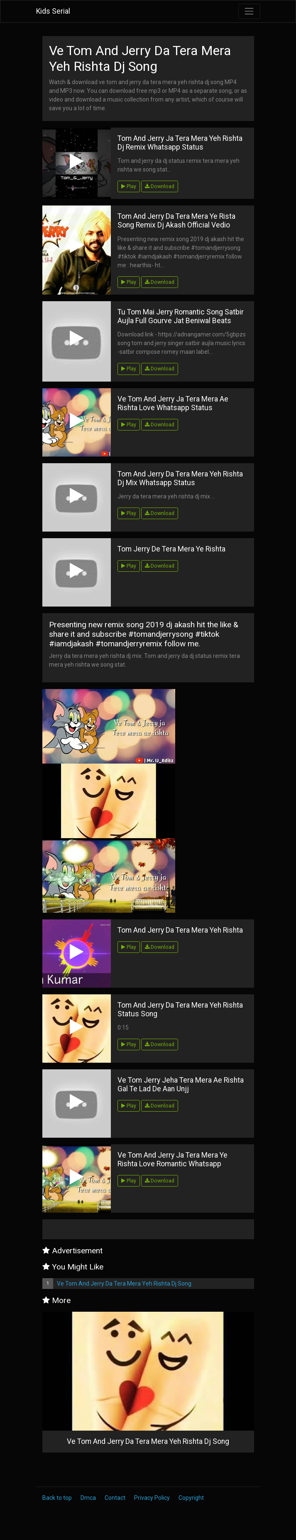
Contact (115, 1497)
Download (159, 186)
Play (128, 186)
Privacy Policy (152, 1497)
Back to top (57, 1497)
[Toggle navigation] (249, 11)
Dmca (88, 1497)
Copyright (191, 1497)
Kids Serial (53, 11)
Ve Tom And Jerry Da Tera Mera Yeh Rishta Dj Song (124, 1283)
